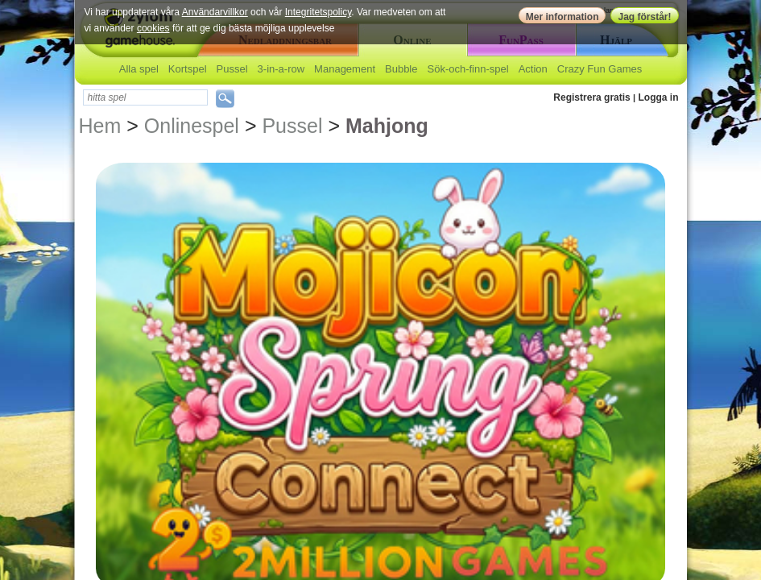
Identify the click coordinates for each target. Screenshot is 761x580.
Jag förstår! (644, 17)
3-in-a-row (281, 69)
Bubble (401, 69)
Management (344, 69)
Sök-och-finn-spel (467, 69)
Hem (100, 125)
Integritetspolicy (318, 12)
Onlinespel (191, 125)
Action (533, 69)
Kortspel (187, 69)
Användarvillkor (215, 12)
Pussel (232, 69)
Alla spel (139, 69)
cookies (153, 28)
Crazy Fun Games (599, 69)
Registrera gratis (591, 97)
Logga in (659, 97)
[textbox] (145, 97)
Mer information (562, 17)
